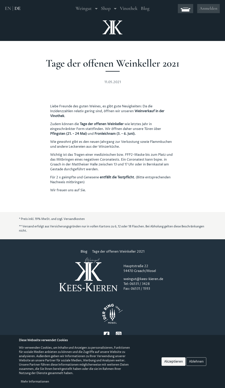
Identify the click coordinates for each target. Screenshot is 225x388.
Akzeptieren (173, 362)
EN (8, 8)
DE (18, 8)
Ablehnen (196, 362)
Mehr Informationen (35, 382)
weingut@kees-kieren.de (143, 279)
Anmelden (208, 8)
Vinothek (129, 8)
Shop (106, 8)
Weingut (84, 8)
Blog (145, 8)
